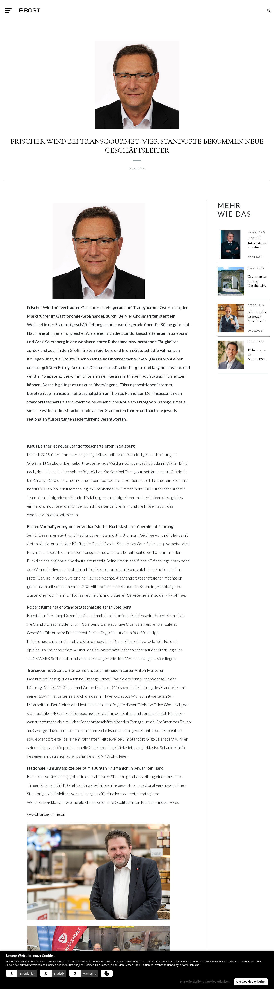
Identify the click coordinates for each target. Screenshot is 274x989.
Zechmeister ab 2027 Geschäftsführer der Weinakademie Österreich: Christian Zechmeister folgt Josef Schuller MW (257, 281)
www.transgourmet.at (46, 814)
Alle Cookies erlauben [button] (250, 981)
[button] (21, 973)
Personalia (256, 231)
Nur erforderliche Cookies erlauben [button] (202, 981)
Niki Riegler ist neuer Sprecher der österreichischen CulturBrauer (257, 316)
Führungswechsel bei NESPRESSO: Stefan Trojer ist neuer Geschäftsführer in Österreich (257, 354)
